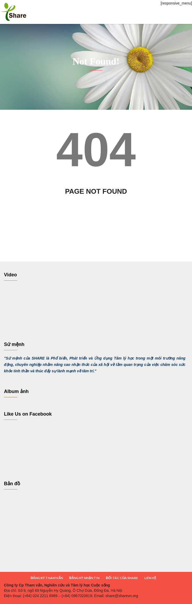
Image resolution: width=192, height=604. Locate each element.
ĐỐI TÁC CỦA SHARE (122, 578)
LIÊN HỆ (150, 578)
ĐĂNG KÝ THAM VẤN (47, 578)
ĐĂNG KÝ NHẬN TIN (84, 578)
